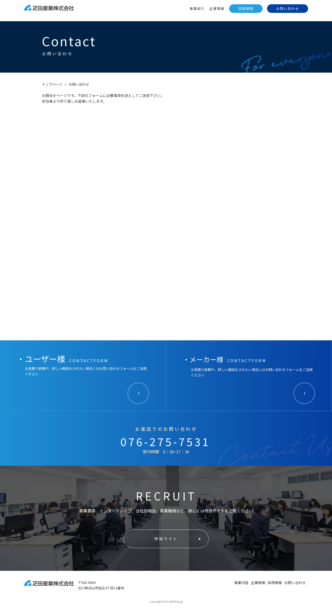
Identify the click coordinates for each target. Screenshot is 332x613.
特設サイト (166, 538)
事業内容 (241, 582)
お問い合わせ (287, 8)
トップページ (52, 84)
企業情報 (217, 8)
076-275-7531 (165, 441)
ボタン (138, 393)
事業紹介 (197, 8)
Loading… (166, 224)
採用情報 (246, 8)
